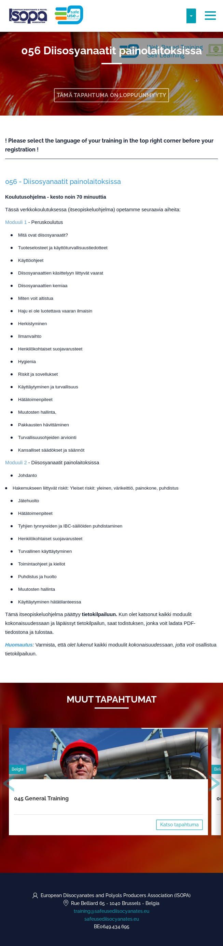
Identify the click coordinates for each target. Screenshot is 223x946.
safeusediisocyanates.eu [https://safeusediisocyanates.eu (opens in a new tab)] (111, 919)
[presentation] (9, 784)
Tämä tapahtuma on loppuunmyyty (112, 95)
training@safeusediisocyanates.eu (111, 911)
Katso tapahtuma (179, 824)
